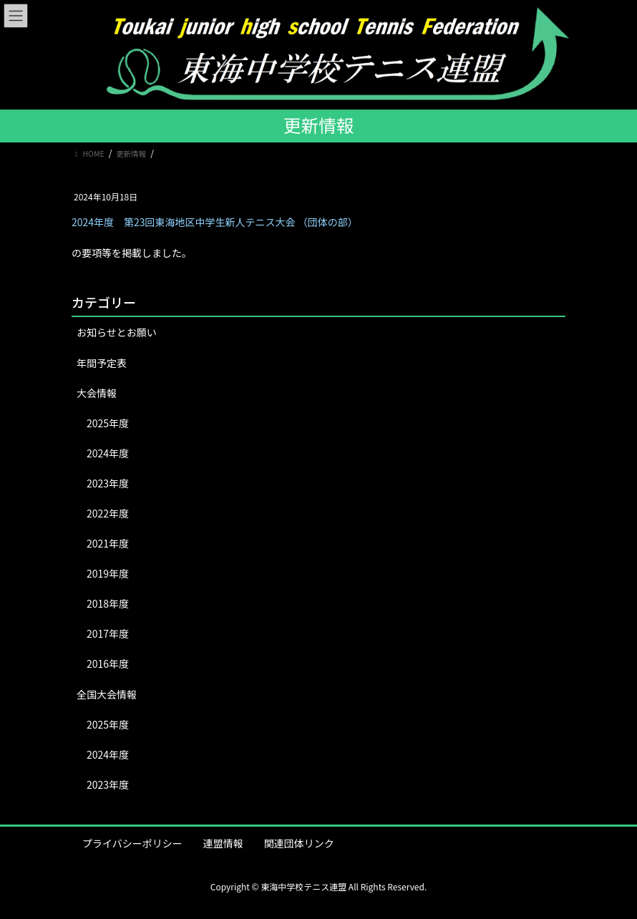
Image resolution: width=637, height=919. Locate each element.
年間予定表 (102, 363)
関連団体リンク (299, 843)
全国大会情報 (107, 694)
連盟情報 (223, 843)
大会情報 (97, 393)
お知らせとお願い (117, 332)
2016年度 (108, 663)
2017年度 (108, 633)
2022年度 (108, 513)
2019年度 (108, 573)
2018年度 (108, 603)
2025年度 (108, 423)
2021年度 (108, 543)
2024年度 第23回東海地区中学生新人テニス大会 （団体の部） (215, 222)
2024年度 (108, 453)
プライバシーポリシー (132, 843)
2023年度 (108, 483)
